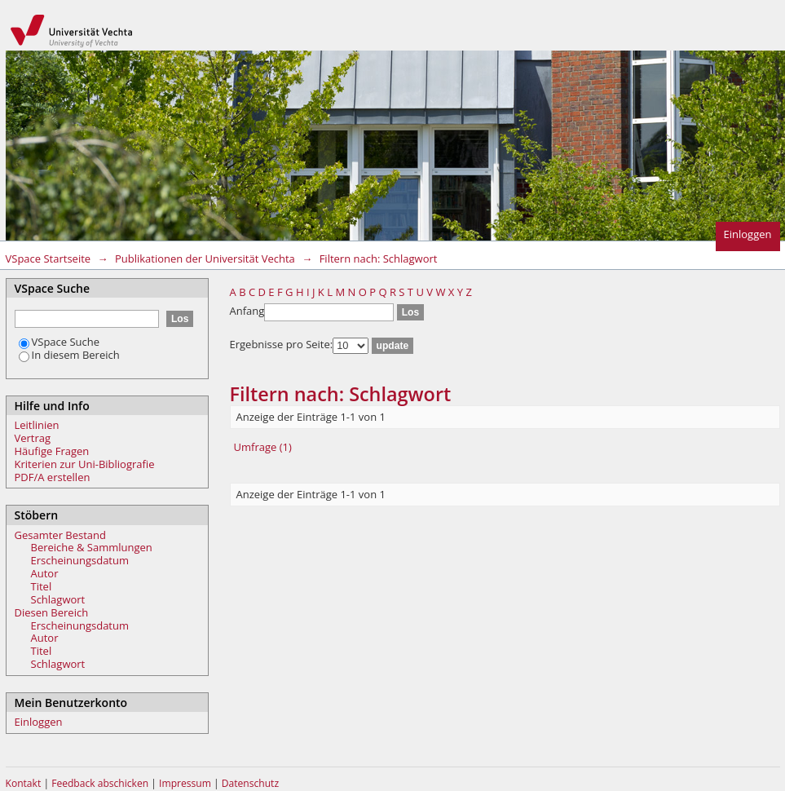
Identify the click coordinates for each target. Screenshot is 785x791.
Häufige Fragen (52, 451)
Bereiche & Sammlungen (91, 547)
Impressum (186, 783)
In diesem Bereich (69, 354)
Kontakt (24, 783)
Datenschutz (250, 783)
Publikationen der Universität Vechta (205, 258)
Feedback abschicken (99, 783)
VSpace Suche (59, 341)
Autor (45, 573)
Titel (41, 586)
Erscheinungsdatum (80, 560)
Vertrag (33, 438)
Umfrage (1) (263, 447)
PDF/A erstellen (52, 477)
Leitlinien (37, 425)
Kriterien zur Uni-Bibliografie (85, 464)
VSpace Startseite (48, 258)
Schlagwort (58, 599)
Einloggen (748, 234)
